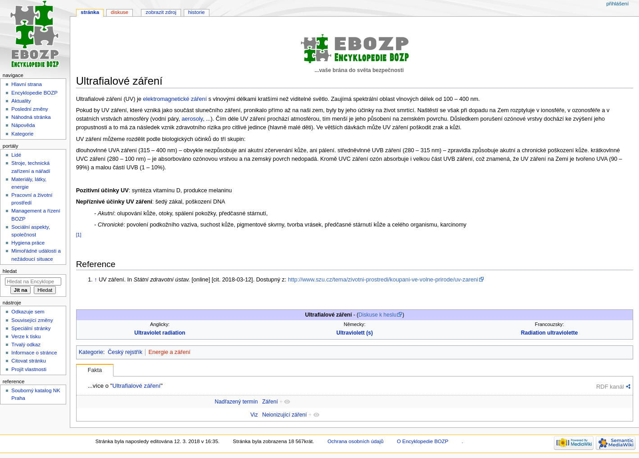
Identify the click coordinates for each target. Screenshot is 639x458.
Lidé (16, 155)
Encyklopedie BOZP (34, 92)
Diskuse (119, 12)
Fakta (95, 370)
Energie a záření (169, 352)
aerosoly (192, 119)
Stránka (90, 12)
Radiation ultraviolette (549, 333)
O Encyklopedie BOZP (422, 441)
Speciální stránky (30, 328)
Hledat (10, 271)
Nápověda (23, 125)
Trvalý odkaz (26, 344)
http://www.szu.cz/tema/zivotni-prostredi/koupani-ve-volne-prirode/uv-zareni (383, 280)
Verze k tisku (26, 336)
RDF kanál (610, 386)
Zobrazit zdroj (161, 12)
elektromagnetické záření (175, 99)
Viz (254, 415)
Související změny (32, 320)
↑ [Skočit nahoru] (95, 280)
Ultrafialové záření (136, 385)
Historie (196, 12)
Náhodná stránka (30, 117)
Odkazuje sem (27, 311)
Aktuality (21, 101)
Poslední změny (29, 109)
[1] (79, 234)
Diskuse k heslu (377, 315)
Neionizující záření (284, 415)
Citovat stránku (28, 360)
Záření (270, 402)
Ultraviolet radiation (159, 333)
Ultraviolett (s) (354, 333)
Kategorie (91, 352)
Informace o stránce (34, 352)
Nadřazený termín (236, 402)
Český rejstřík (125, 352)
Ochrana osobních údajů (355, 441)
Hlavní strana (26, 84)
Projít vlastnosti (28, 369)
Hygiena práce (28, 242)
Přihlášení (617, 3)
